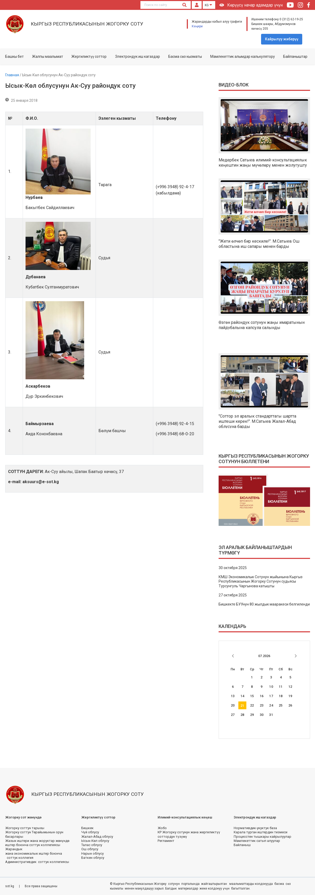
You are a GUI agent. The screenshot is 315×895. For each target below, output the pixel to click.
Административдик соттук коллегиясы (37, 862)
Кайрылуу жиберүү (281, 39)
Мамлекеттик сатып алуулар (257, 841)
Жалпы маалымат (47, 56)
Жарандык (13, 849)
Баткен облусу (92, 858)
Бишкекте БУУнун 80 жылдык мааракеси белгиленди (264, 604)
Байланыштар (295, 56)
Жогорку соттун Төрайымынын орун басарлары (34, 834)
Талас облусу (91, 845)
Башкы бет (14, 56)
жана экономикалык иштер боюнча (33, 853)
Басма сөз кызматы (185, 56)
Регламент (166, 841)
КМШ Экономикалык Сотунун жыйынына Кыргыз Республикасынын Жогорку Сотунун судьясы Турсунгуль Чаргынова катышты (260, 581)
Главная (12, 75)
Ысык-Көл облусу (95, 841)
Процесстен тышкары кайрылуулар (262, 837)
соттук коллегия (19, 858)
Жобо (162, 828)
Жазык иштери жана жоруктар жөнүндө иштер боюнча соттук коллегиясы (37, 843)
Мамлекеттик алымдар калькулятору (242, 56)
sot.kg (10, 886)
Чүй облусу (90, 832)
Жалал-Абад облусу (97, 837)
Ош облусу (89, 849)
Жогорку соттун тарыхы (24, 828)
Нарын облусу (92, 853)
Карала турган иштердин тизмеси (260, 832)
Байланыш (242, 845)
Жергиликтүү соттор (89, 56)
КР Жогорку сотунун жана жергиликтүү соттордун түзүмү (189, 834)
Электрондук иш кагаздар (137, 56)
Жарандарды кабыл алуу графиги (217, 21)
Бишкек (87, 828)
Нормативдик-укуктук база (255, 828)
